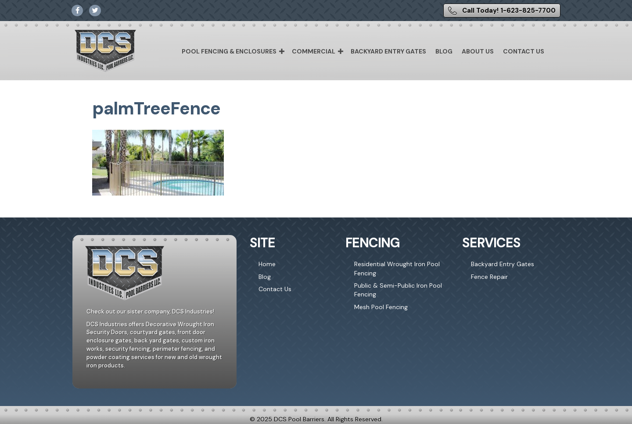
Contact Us (523, 51)
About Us (478, 51)
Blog (443, 51)
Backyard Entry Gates (388, 51)
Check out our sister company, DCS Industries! (150, 311)
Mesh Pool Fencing (381, 307)
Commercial (313, 51)
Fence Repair (489, 277)
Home (267, 264)
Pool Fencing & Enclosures (229, 51)
